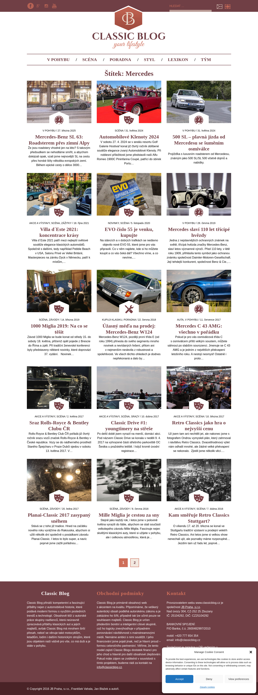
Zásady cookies (207, 687)
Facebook (30, 5)
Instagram (46, 5)
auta (180, 319)
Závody (54, 319)
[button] (251, 652)
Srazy (135, 416)
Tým (206, 59)
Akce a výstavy (39, 223)
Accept (179, 679)
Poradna (120, 59)
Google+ (38, 5)
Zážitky (66, 223)
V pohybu (58, 59)
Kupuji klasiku (112, 319)
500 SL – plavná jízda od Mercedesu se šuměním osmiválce (199, 143)
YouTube (54, 5)
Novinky (113, 223)
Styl (149, 59)
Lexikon (178, 59)
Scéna (89, 59)
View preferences (238, 679)
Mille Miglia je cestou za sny (129, 515)
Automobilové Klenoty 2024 (129, 137)
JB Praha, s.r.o (190, 607)
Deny (209, 679)
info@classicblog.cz (109, 667)
